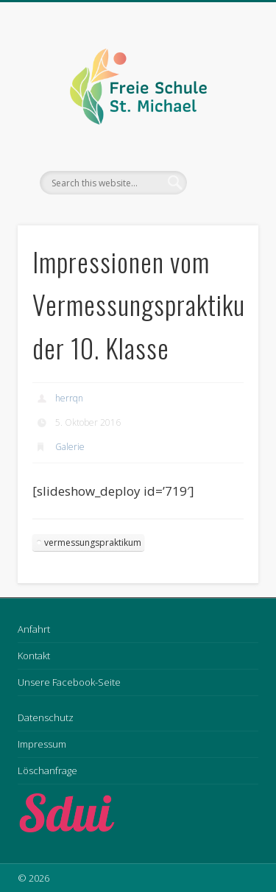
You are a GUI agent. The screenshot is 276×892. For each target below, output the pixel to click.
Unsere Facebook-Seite (69, 682)
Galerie (70, 446)
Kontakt (34, 655)
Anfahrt (34, 629)
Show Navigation (223, 132)
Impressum (42, 744)
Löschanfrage (47, 770)
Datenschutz (46, 717)
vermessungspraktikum (92, 542)
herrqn (69, 398)
